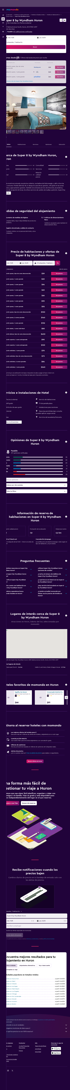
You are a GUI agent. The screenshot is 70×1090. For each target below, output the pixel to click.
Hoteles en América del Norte (28, 14)
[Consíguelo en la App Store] (58, 1070)
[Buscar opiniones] (39, 480)
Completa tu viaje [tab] (18, 987)
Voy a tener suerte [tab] (50, 983)
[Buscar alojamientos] (3, 19)
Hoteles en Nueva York (18, 996)
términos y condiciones (38, 956)
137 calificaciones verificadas (28, 31)
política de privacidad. (55, 956)
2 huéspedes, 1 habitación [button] (20, 42)
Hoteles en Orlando (17, 1001)
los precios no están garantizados (52, 1037)
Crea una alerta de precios (40, 761)
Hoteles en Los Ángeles (18, 1008)
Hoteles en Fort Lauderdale (19, 1013)
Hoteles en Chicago (17, 1011)
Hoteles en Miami (17, 998)
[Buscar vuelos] (3, 15)
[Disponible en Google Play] (58, 1066)
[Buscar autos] (3, 23)
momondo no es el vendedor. (39, 1042)
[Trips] (3, 31)
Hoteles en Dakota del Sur (16, 16)
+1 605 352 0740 (15, 29)
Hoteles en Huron (29, 16)
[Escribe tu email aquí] (40, 943)
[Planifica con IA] (3, 26)
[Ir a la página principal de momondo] (12, 9)
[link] (38, 771)
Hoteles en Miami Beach (19, 1006)
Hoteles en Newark (17, 1016)
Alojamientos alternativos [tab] (33, 983)
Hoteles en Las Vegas (18, 1003)
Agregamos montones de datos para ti (39, 1046)
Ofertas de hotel (14, 14)
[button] (3, 10)
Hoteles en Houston (17, 1019)
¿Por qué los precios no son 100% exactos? (39, 1049)
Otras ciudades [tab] (17, 983)
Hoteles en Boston (17, 1021)
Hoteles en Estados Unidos (44, 14)
